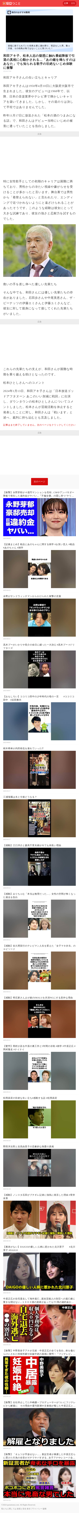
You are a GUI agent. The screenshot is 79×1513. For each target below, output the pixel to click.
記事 (66, 3)
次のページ (39, 481)
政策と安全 (21, 1509)
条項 (28, 1509)
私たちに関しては (8, 1509)
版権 (44, 1509)
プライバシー (36, 1509)
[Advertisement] (39, 157)
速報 (73, 3)
